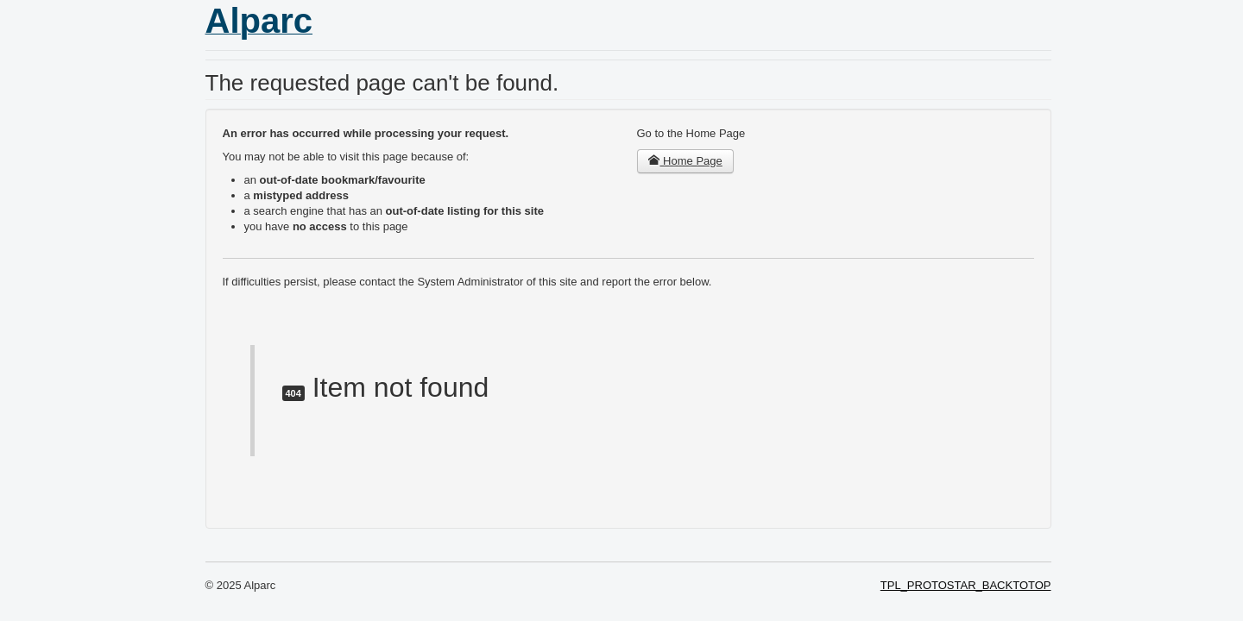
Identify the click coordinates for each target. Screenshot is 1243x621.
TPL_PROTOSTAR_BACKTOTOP (965, 585)
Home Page (685, 160)
